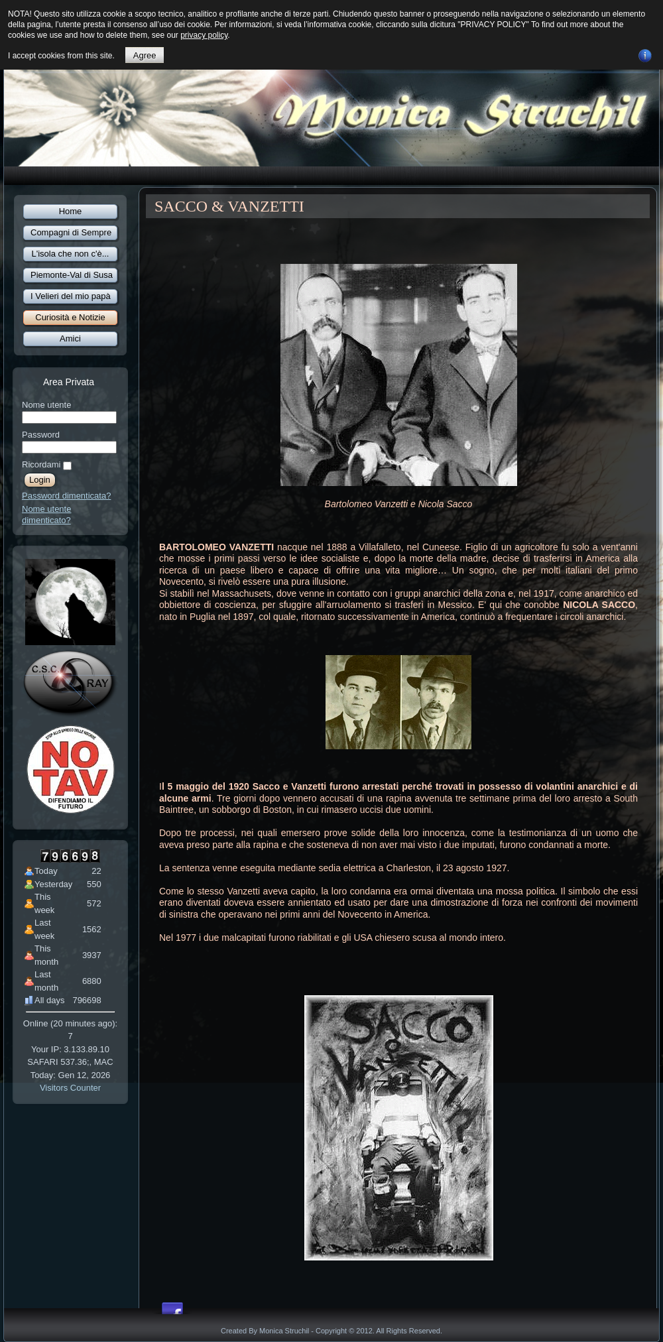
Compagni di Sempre (70, 232)
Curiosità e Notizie (70, 317)
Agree (144, 55)
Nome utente (46, 405)
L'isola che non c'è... (70, 254)
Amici (70, 338)
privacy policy (203, 35)
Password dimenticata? (66, 496)
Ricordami (41, 464)
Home (70, 211)
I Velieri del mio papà (70, 296)
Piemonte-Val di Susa (71, 275)
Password (41, 435)
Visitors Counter (70, 1088)
